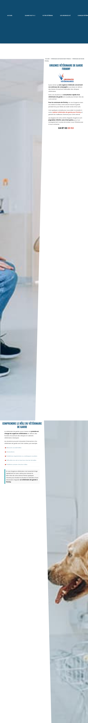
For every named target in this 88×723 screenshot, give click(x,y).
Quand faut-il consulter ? (30, 15)
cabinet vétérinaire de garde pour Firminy (66, 111)
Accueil (9, 15)
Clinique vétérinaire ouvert (82, 15)
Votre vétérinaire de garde (47, 15)
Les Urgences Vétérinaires (65, 15)
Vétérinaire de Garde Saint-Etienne (61, 57)
